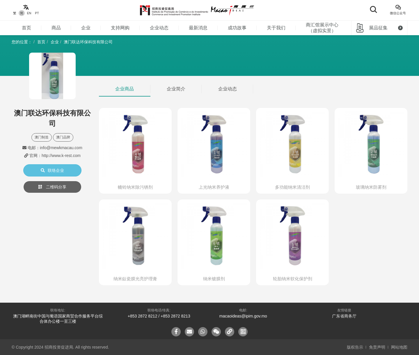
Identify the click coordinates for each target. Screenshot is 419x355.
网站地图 (399, 347)
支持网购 (120, 27)
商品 (56, 27)
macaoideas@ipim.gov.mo (243, 316)
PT (37, 13)
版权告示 (355, 347)
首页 (26, 27)
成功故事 (237, 27)
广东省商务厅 (344, 316)
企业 (85, 27)
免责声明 (377, 347)
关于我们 (276, 27)
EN (29, 13)
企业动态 (159, 27)
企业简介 (176, 88)
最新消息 (198, 27)
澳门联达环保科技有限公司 (88, 42)
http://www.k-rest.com (61, 155)
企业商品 (124, 88)
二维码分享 (52, 187)
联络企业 (52, 170)
